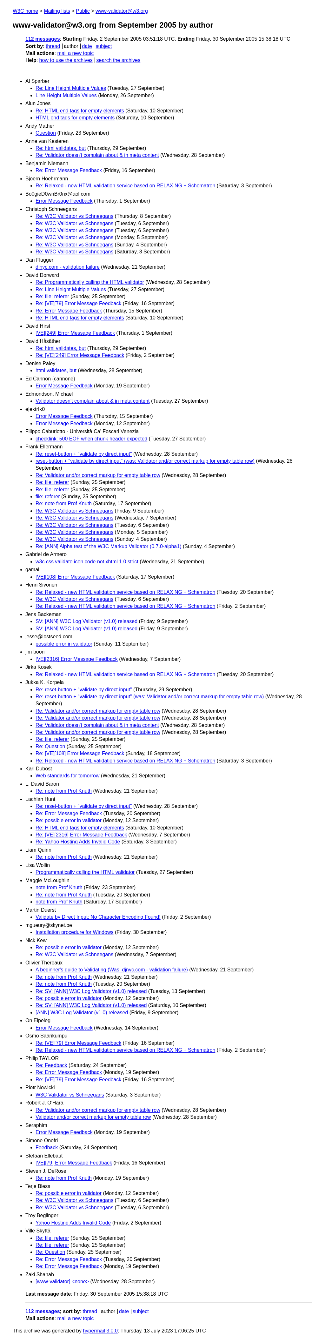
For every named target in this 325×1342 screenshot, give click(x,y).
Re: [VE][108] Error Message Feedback (80, 753)
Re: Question (50, 746)
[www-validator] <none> (62, 1281)
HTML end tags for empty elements (75, 117)
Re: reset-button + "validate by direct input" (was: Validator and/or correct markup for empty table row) (150, 696)
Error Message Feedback (64, 201)
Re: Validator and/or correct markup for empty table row (98, 475)
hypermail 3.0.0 (100, 1330)
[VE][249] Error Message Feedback (75, 333)
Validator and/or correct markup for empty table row (93, 1117)
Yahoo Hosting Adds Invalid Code (73, 1222)
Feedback (47, 1147)
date (87, 46)
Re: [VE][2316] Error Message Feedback (81, 834)
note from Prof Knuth (59, 887)
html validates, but (56, 370)
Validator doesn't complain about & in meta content (92, 401)
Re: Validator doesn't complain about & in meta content (97, 155)
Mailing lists (57, 11)
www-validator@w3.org (122, 11)
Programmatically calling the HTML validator (85, 872)
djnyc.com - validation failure (68, 267)
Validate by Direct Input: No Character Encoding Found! (98, 917)
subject (104, 46)
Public (83, 11)
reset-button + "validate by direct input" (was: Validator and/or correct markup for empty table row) (145, 461)
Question (46, 133)
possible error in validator (64, 644)
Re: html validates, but (61, 148)
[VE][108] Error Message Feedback (75, 577)
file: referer (48, 496)
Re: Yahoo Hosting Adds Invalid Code (78, 841)
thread (53, 46)
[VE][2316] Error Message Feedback (77, 659)
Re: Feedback (51, 1065)
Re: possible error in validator (69, 820)
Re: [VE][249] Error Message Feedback (80, 355)
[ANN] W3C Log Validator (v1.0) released (82, 1012)
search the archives (118, 60)
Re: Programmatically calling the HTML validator (90, 282)
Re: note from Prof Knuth (64, 503)
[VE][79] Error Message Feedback (74, 1162)
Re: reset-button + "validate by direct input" (84, 454)
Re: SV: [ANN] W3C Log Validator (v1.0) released (91, 991)
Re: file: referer (52, 296)
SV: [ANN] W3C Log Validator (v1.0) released (86, 621)
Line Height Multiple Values (66, 95)
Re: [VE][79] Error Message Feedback (78, 303)
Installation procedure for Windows (74, 932)
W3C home (25, 11)
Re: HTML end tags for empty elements (80, 110)
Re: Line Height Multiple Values (71, 88)
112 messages (42, 39)
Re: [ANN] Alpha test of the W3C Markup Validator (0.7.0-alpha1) (108, 546)
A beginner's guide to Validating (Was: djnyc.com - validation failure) (112, 969)
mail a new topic (75, 53)
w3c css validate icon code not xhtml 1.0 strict (87, 561)
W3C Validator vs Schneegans (70, 1094)
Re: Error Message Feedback (69, 170)
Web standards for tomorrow (68, 775)
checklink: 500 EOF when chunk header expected (91, 438)
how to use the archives (66, 60)
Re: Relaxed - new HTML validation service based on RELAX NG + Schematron (125, 185)
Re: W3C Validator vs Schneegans (74, 216)
